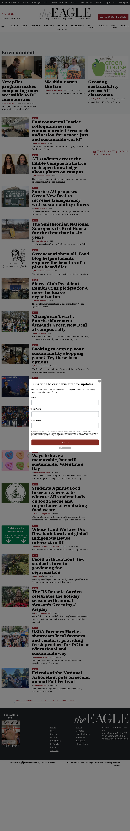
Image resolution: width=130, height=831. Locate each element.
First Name (36, 409)
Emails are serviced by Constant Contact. (56, 436)
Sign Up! (65, 442)
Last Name (36, 420)
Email (34, 397)
